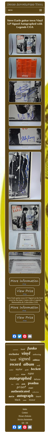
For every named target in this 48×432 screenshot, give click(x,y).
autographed (20, 378)
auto (11, 396)
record (15, 364)
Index (25, 409)
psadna (33, 383)
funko (32, 348)
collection (35, 392)
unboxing (37, 354)
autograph (25, 396)
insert (38, 396)
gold (26, 370)
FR (27, 423)
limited (32, 400)
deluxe (37, 379)
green (17, 374)
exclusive (14, 354)
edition (36, 360)
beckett (36, 369)
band (23, 349)
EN (23, 423)
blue (23, 374)
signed (24, 358)
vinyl (26, 353)
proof (21, 387)
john (17, 384)
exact (31, 388)
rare (31, 373)
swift (38, 365)
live (12, 384)
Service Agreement (25, 419)
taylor (19, 369)
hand (13, 359)
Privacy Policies (25, 416)
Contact (25, 412)
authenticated (20, 391)
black (17, 399)
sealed (11, 370)
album (28, 364)
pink (23, 384)
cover (24, 400)
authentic (15, 349)
